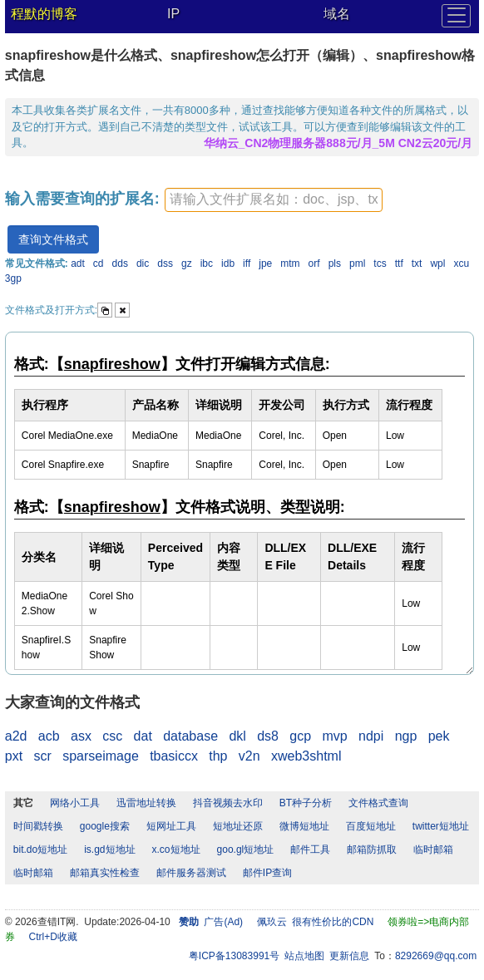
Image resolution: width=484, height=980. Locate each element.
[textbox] (274, 200)
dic (142, 263)
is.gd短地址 (109, 849)
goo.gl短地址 (245, 849)
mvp (334, 736)
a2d (16, 736)
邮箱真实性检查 (105, 873)
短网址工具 (171, 826)
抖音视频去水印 (228, 803)
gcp (300, 736)
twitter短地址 (440, 826)
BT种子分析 (305, 803)
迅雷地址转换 (146, 803)
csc (112, 736)
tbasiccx (174, 756)
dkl (237, 736)
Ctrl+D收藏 (52, 937)
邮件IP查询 (267, 873)
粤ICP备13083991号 (234, 956)
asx (81, 736)
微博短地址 (304, 826)
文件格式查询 (378, 803)
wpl (437, 263)
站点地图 (304, 956)
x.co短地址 (176, 849)
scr (43, 756)
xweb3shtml (306, 756)
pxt (13, 756)
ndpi (370, 736)
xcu (461, 263)
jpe (265, 263)
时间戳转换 (38, 826)
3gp (13, 278)
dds (120, 263)
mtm (289, 263)
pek (439, 736)
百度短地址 (371, 826)
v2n (249, 756)
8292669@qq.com (436, 956)
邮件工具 (310, 849)
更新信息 (349, 956)
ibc (206, 263)
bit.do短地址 (40, 849)
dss (165, 263)
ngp (406, 736)
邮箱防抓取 (372, 849)
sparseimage (100, 756)
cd (98, 263)
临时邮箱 (433, 849)
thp (218, 756)
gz (186, 263)
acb (49, 736)
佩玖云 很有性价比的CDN (315, 922)
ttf (399, 263)
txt (417, 263)
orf (314, 263)
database (190, 736)
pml (357, 263)
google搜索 (105, 826)
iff (246, 263)
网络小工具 (75, 803)
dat (143, 736)
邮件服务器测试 (191, 873)
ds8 (268, 736)
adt (78, 263)
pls (334, 263)
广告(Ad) (223, 922)
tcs (379, 263)
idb (228, 263)
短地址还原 (238, 826)
